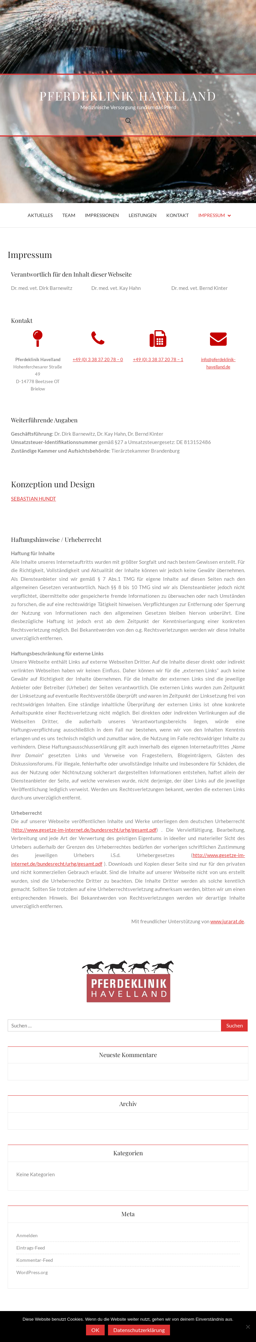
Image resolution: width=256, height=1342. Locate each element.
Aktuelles (40, 215)
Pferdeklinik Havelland (128, 96)
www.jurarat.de (227, 921)
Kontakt (177, 215)
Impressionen (102, 215)
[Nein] (247, 1326)
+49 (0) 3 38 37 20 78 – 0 (98, 359)
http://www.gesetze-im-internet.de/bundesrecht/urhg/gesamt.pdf (84, 830)
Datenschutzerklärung (139, 1330)
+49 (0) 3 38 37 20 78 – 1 (158, 359)
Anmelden (27, 1235)
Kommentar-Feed (34, 1260)
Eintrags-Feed (30, 1247)
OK (95, 1330)
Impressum (211, 215)
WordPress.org (32, 1272)
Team (68, 215)
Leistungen (143, 215)
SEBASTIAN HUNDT (33, 499)
